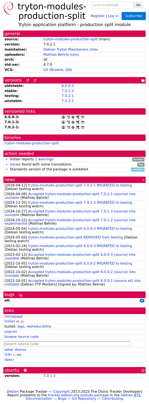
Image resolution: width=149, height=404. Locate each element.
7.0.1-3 (68, 91)
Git (45, 70)
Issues (15, 164)
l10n (8, 355)
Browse (57, 70)
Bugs (62, 399)
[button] (7, 159)
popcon (10, 331)
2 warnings (44, 159)
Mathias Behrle (56, 55)
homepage (13, 316)
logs (20, 326)
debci (9, 360)
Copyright (61, 391)
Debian (13, 391)
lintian (9, 321)
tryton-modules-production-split (70, 39)
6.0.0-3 (68, 86)
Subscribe (133, 16)
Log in (113, 16)
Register (98, 16)
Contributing (112, 399)
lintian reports (74, 159)
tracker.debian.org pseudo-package (78, 395)
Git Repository (84, 399)
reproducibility (39, 326)
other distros (15, 350)
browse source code (21, 337)
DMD (94, 49)
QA (68, 70)
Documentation (39, 399)
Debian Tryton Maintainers (65, 49)
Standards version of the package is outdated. (74, 169)
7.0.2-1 (68, 96)
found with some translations (74, 164)
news (9, 179)
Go (138, 5)
